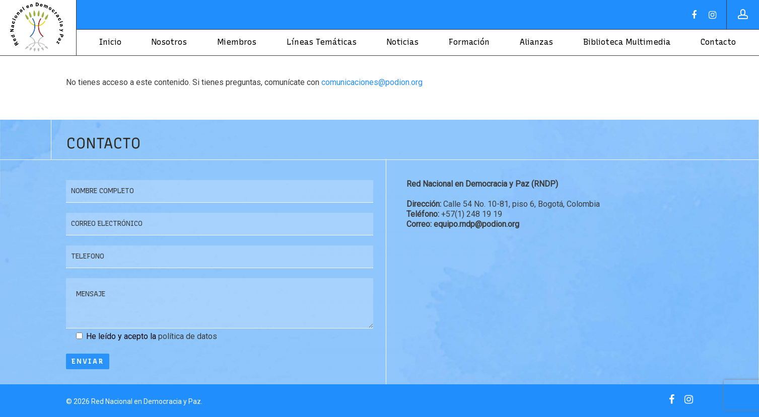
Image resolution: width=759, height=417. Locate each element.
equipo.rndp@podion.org (475, 224)
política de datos (187, 336)
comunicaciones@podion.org (372, 82)
